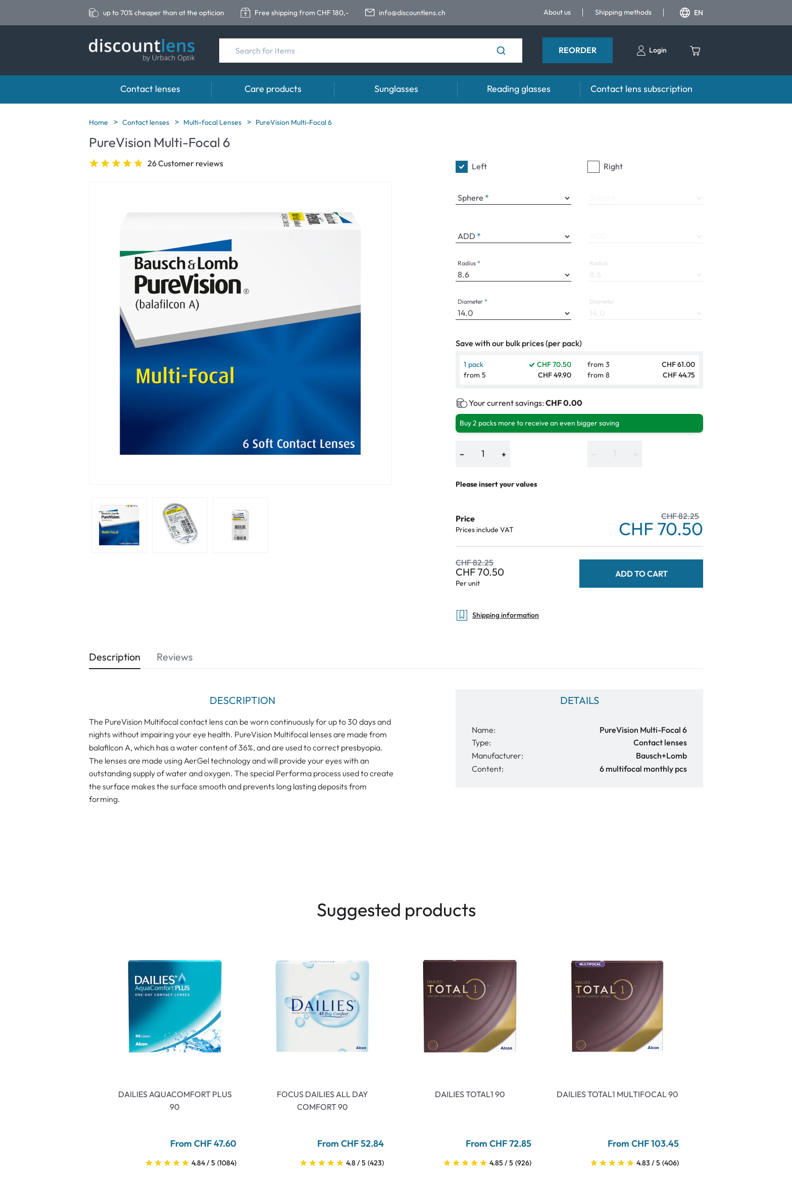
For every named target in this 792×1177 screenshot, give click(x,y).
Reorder (578, 50)
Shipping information (497, 615)
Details (579, 700)
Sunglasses (396, 89)
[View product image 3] (240, 525)
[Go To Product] (174, 1006)
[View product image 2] (180, 525)
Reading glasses (519, 89)
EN (691, 13)
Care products (273, 89)
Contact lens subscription (641, 89)
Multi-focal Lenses (213, 122)
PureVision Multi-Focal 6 (294, 122)
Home (99, 122)
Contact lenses (150, 89)
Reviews (175, 656)
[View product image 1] (119, 525)
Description (114, 656)
